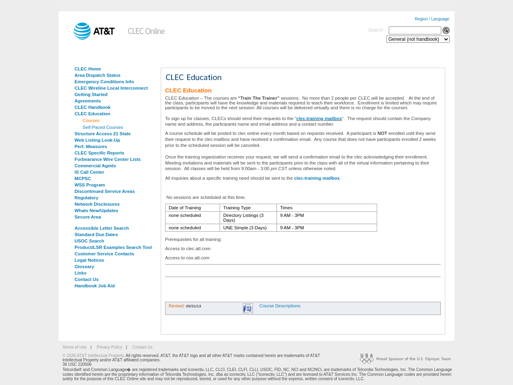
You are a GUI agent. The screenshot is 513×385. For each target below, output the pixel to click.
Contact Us (87, 279)
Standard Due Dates (96, 234)
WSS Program (90, 184)
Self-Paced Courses (103, 127)
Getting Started (91, 94)
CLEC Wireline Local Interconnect (111, 88)
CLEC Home (88, 68)
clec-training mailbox (319, 118)
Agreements (88, 100)
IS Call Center (89, 172)
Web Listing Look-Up (97, 140)
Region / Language (432, 19)
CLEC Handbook (93, 107)
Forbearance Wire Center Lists (108, 159)
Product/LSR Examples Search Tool (113, 247)
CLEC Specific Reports (99, 152)
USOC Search (89, 241)
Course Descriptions (280, 305)
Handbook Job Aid (95, 285)
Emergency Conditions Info (104, 81)
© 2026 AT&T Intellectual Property (93, 355)
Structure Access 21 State (103, 133)
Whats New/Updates (96, 210)
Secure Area (88, 217)
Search (375, 30)
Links (81, 273)
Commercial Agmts (95, 165)
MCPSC (83, 178)
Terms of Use (75, 347)
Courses (91, 120)
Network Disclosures (97, 204)
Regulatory (87, 197)
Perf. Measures (91, 146)
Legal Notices (89, 260)
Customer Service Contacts (104, 253)
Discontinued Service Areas (105, 191)
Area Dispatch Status (98, 75)
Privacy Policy (109, 347)
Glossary (84, 266)
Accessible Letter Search (102, 228)
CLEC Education (92, 113)
